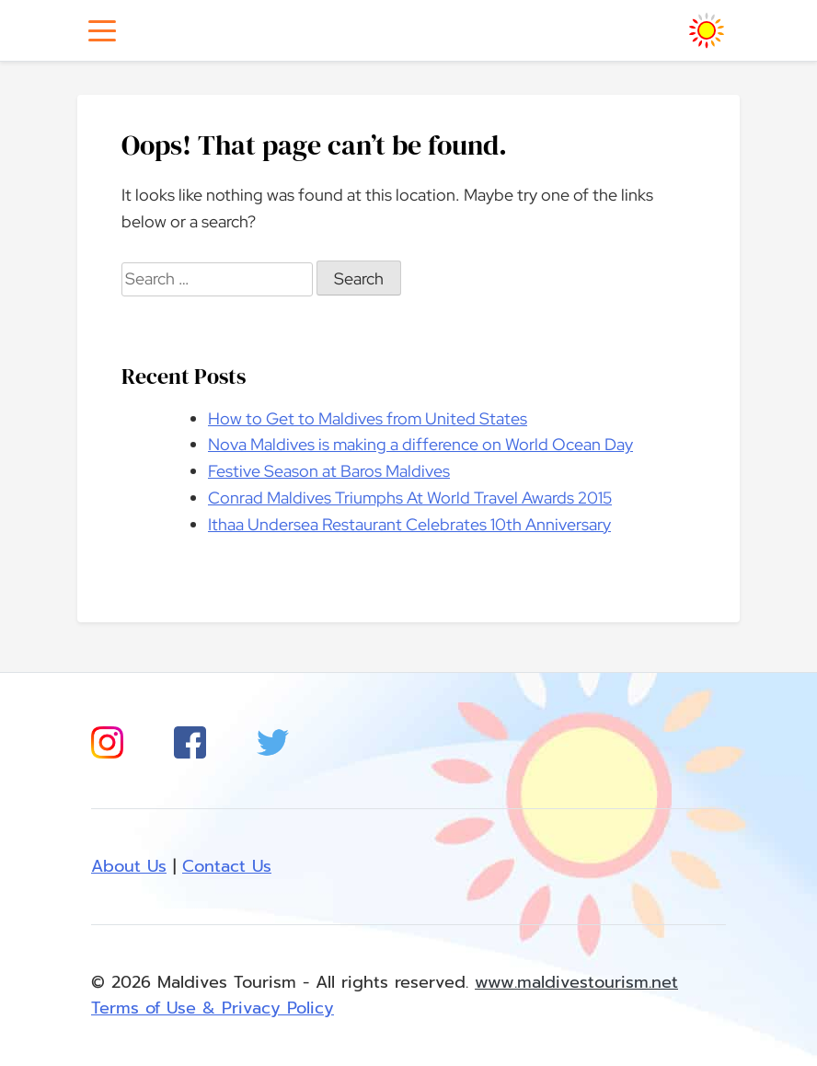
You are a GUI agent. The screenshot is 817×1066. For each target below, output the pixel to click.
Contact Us (226, 866)
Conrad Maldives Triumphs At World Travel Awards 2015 (410, 497)
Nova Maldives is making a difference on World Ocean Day (420, 444)
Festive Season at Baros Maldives (329, 470)
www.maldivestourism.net (576, 982)
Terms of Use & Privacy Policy (212, 1008)
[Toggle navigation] (102, 31)
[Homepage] (706, 30)
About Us (129, 866)
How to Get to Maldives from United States (367, 418)
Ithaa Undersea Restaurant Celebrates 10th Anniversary (409, 524)
